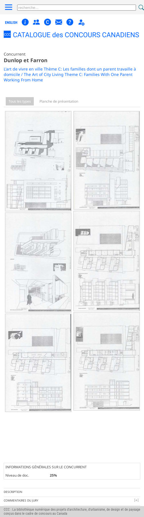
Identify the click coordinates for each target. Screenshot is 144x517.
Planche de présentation (59, 101)
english (11, 23)
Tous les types (20, 101)
